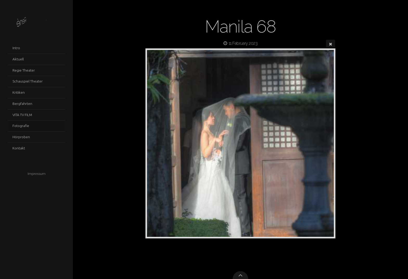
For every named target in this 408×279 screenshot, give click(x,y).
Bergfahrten (22, 104)
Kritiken (18, 92)
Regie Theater (23, 70)
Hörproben (21, 137)
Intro (16, 48)
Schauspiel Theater (27, 81)
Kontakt (18, 148)
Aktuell (18, 59)
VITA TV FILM (22, 115)
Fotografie (20, 126)
